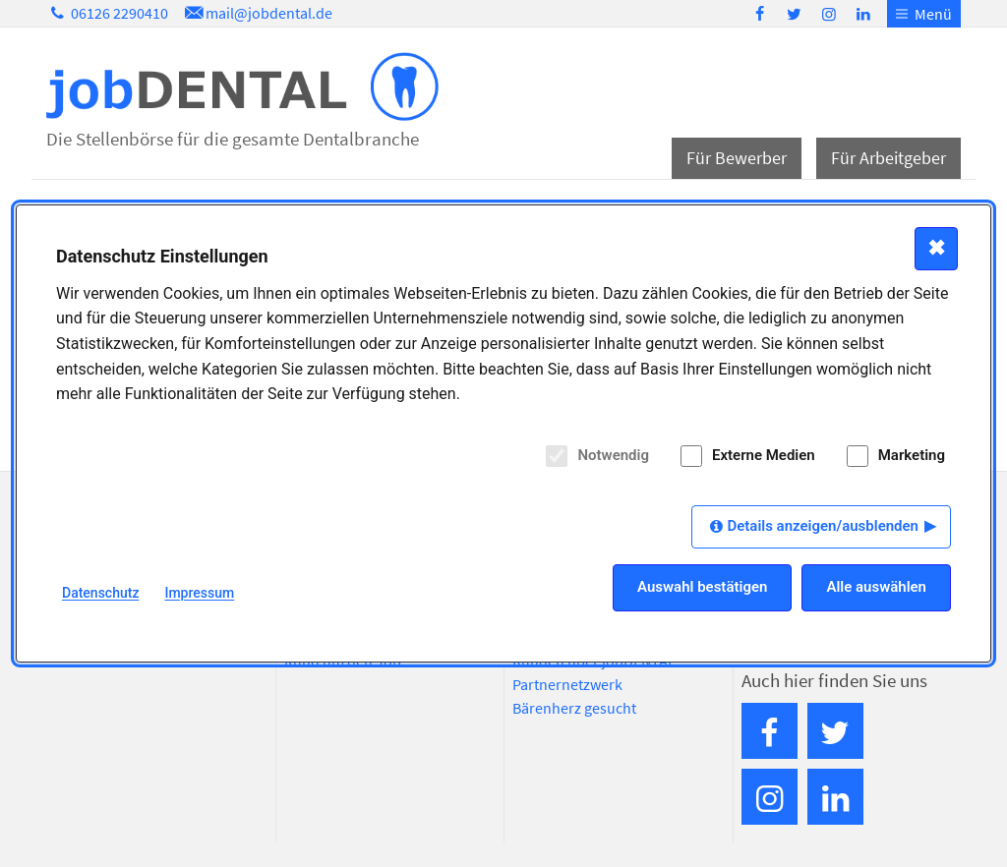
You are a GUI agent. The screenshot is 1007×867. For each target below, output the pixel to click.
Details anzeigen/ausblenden (822, 526)
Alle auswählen (876, 587)
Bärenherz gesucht (574, 708)
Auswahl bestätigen (702, 587)
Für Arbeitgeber (888, 157)
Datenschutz (100, 593)
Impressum (199, 593)
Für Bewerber (736, 157)
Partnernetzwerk (567, 684)
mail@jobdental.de (256, 13)
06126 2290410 (107, 13)
